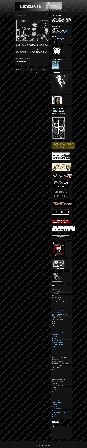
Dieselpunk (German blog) (57, 310)
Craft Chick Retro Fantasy (57, 342)
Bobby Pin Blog (55, 303)
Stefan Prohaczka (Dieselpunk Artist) (59, 357)
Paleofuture (54, 393)
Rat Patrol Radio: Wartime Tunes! (59, 319)
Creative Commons (56, 416)
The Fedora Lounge (56, 369)
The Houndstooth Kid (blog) (57, 361)
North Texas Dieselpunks (57, 287)
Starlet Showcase (55, 397)
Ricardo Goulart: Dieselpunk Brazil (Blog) (60, 299)
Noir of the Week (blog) (56, 355)
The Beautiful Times (56, 321)
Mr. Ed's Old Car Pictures (57, 350)
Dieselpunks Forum (56, 308)
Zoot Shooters (55, 395)
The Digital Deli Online (56, 340)
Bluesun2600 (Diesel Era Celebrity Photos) (60, 385)
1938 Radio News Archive (57, 297)
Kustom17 (54, 348)
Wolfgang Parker (55, 353)
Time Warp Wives (55, 323)
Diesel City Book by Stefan (57, 291)
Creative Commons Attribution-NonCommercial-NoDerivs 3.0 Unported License (60, 31)
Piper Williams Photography (57, 344)
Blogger (49, 445)
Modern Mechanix (55, 410)
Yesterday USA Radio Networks (58, 379)
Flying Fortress (55, 387)
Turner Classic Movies (56, 414)
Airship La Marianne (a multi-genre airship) (60, 371)
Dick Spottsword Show (56, 408)
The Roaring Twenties (56, 338)
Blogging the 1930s (56, 295)
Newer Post (18, 69)
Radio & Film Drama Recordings (58, 301)
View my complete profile (62, 41)
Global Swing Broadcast (57, 317)
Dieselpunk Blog (55, 400)
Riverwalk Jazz (55, 404)
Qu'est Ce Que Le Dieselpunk (58, 330)
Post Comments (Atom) (34, 72)
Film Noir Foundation (56, 367)
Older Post (45, 69)
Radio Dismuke (55, 334)
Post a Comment (20, 63)
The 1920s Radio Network (57, 381)
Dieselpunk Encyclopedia (57, 289)
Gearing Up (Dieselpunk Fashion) (59, 412)
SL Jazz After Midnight (56, 312)
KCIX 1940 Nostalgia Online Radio (59, 327)
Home (32, 69)
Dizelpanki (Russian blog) (57, 365)
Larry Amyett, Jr (61, 38)
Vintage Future (55, 406)
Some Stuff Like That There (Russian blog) (60, 363)
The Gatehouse (55, 359)
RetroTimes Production (56, 377)
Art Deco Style (55, 336)
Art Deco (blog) (55, 391)
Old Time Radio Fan (56, 383)
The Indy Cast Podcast (56, 305)
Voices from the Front (56, 293)
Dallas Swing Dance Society (57, 325)
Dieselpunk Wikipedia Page (57, 332)
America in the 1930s (56, 402)
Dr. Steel (54, 389)
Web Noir (54, 346)
